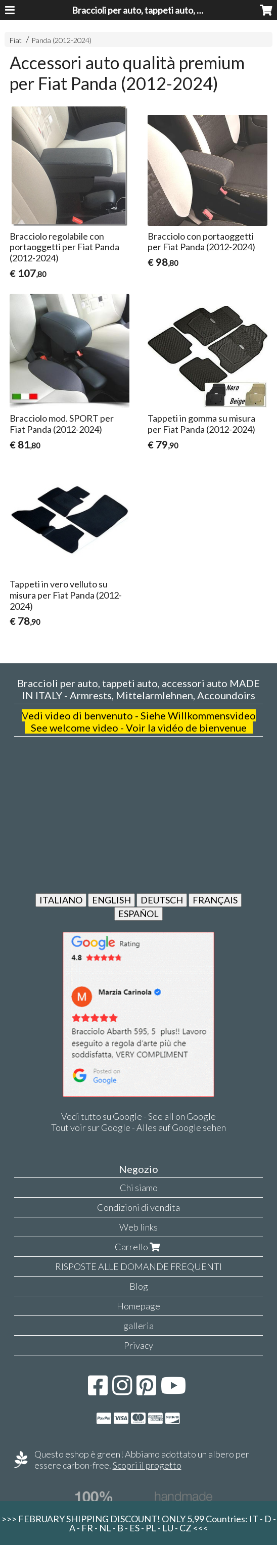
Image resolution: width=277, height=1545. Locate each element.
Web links (138, 1227)
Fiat (16, 40)
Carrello (138, 1246)
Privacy (138, 1345)
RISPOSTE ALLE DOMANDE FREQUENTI (138, 1266)
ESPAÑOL (138, 913)
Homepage (138, 1305)
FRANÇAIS (215, 899)
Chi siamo (139, 1187)
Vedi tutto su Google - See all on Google (138, 1116)
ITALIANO (60, 899)
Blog (138, 1286)
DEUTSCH (162, 899)
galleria (138, 1325)
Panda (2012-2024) (61, 40)
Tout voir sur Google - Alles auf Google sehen (138, 1127)
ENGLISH (111, 899)
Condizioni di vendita (138, 1207)
